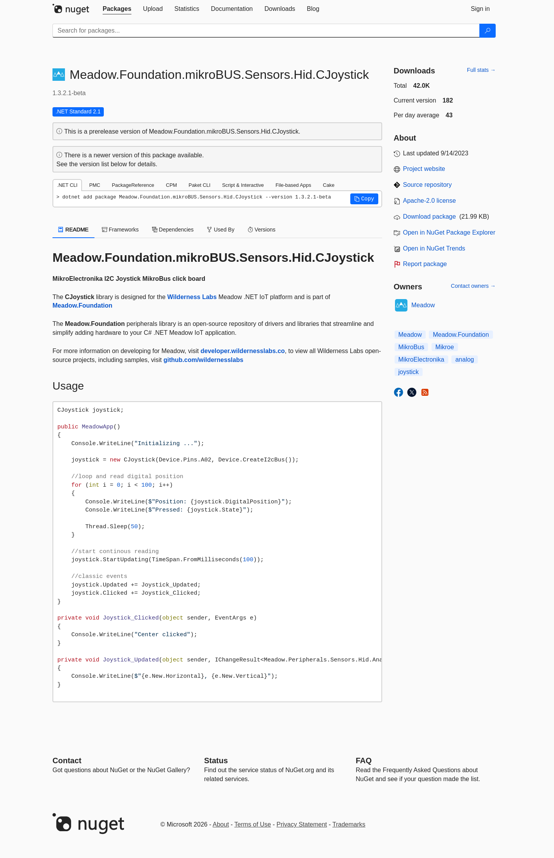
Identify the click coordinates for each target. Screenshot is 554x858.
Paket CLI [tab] (199, 185)
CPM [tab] (171, 185)
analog (464, 359)
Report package (425, 264)
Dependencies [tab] (173, 229)
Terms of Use (252, 824)
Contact (66, 760)
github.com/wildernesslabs (203, 360)
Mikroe (444, 347)
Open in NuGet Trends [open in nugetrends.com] (434, 248)
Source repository (427, 184)
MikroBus (411, 347)
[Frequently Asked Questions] (364, 760)
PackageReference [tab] (133, 185)
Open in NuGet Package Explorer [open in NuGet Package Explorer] (449, 232)
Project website (424, 168)
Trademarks (348, 824)
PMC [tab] (94, 185)
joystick (408, 372)
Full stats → (481, 70)
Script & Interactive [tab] (243, 185)
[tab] (117, 8)
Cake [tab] (328, 185)
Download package (429, 216)
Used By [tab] (220, 229)
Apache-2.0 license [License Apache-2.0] (429, 200)
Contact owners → (473, 286)
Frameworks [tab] (120, 229)
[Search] (487, 31)
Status (216, 760)
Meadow (423, 305)
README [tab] (73, 229)
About (221, 824)
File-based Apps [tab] (293, 185)
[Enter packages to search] (266, 31)
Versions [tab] (262, 229)
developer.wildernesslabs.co (243, 351)
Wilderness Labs (192, 297)
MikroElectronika (421, 359)
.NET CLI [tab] (67, 185)
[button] (364, 198)
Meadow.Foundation (82, 305)
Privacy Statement (301, 824)
